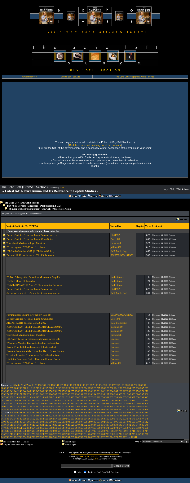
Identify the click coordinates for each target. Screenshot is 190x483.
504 (120, 412)
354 (59, 400)
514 (16, 415)
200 (127, 385)
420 (51, 406)
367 (116, 400)
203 (140, 385)
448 (25, 409)
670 (103, 427)
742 (120, 434)
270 (138, 391)
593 (64, 421)
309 (12, 397)
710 (129, 430)
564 (85, 418)
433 (107, 406)
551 (29, 418)
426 (77, 406)
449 (29, 409)
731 (72, 434)
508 (138, 412)
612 (146, 421)
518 (33, 415)
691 (46, 430)
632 (85, 424)
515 (20, 415)
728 (59, 434)
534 (103, 415)
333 (116, 397)
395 (90, 403)
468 (112, 409)
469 (116, 409)
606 (120, 421)
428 (85, 406)
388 (59, 403)
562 (77, 418)
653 (29, 427)
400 (112, 403)
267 (125, 391)
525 (64, 415)
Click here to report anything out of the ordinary (95, 145)
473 (133, 409)
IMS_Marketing (119, 251)
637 (107, 424)
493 (72, 412)
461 (81, 409)
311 (20, 397)
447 (20, 409)
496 (85, 412)
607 (125, 421)
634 (94, 424)
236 (138, 388)
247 (38, 391)
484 (33, 412)
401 (116, 403)
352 (51, 400)
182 (48, 385)
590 (51, 421)
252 (59, 391)
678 (138, 427)
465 (99, 409)
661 (64, 427)
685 (20, 430)
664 (77, 427)
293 (90, 394)
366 (112, 400)
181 (44, 385)
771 (99, 437)
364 (103, 400)
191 (88, 385)
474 (138, 409)
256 (77, 391)
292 (85, 394)
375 (3, 403)
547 (12, 418)
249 (46, 391)
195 (105, 385)
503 (116, 412)
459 (72, 409)
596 (77, 421)
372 (138, 400)
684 (16, 430)
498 (94, 412)
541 (133, 415)
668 (94, 427)
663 (72, 427)
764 (68, 437)
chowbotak (116, 243)
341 (3, 400)
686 (25, 430)
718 (16, 434)
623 (46, 424)
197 (114, 385)
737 (99, 434)
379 (20, 403)
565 (90, 418)
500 (103, 412)
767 (81, 437)
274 (7, 394)
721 (29, 434)
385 (46, 403)
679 (142, 427)
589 (46, 421)
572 (120, 418)
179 (35, 385)
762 (59, 437)
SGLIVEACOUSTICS (122, 255)
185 (62, 385)
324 (77, 397)
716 (7, 434)
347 (29, 400)
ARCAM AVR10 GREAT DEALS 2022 (26, 322)
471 (125, 409)
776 (120, 437)
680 (146, 427)
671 (107, 427)
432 (103, 406)
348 (33, 400)
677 (133, 427)
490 (59, 412)
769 (90, 437)
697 (72, 430)
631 (81, 424)
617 (20, 424)
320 (59, 397)
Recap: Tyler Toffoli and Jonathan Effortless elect (31, 346)
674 (120, 427)
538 (120, 415)
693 (55, 430)
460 (77, 409)
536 (111, 415)
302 (129, 394)
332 (111, 397)
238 (146, 388)
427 (81, 406)
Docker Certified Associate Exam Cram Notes (30, 239)
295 (99, 394)
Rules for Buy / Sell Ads (70, 77)
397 (99, 403)
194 (101, 385)
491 (64, 412)
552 (33, 418)
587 (38, 421)
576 (138, 418)
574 (129, 418)
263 (107, 391)
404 (129, 403)
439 (133, 406)
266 (120, 391)
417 (38, 406)
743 (125, 434)
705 (107, 430)
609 (133, 421)
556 (51, 418)
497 (90, 412)
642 (129, 424)
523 (55, 415)
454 (51, 409)
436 (120, 406)
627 (64, 424)
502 (112, 412)
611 (142, 421)
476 (146, 409)
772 (103, 437)
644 (138, 424)
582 (16, 421)
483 (29, 412)
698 (77, 430)
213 (38, 388)
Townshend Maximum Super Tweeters (26, 243)
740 (112, 434)
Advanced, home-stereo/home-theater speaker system (33, 293)
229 (107, 388)
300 (120, 394)
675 (125, 427)
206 (7, 388)
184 (57, 385)
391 (72, 403)
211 (29, 388)
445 (12, 409)
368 (120, 400)
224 (85, 388)
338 (138, 397)
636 (103, 424)
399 (107, 403)
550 (25, 418)
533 (98, 415)
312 (24, 397)
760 (51, 437)
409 (3, 406)
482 (25, 412)
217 (55, 388)
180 (40, 385)
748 (146, 434)
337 (133, 397)
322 (68, 397)
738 (103, 434)
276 (16, 394)
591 (55, 421)
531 (90, 415)
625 (55, 424)
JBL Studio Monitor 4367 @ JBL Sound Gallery (31, 251)
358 (77, 400)
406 (138, 403)
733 (81, 434)
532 (94, 415)
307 (3, 397)
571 (116, 418)
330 (103, 397)
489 (55, 412)
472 (129, 409)
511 (3, 415)
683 (12, 430)
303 (133, 394)
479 (12, 412)
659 (55, 427)
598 (85, 421)
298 (112, 394)
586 (33, 421)
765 (72, 437)
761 (55, 437)
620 (33, 424)
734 (85, 434)
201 (131, 385)
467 (107, 409)
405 (133, 403)
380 (25, 403)
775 (116, 437)
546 (7, 418)
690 (42, 430)
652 (25, 427)
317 (46, 397)
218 (59, 388)
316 (42, 397)
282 (42, 394)
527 (72, 415)
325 (81, 397)
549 (20, 418)
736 (94, 434)
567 (99, 418)
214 (42, 388)
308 (7, 397)
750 (7, 437)
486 (42, 412)
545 (3, 418)
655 (38, 427)
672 (112, 427)
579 (3, 421)
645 (142, 424)
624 (51, 424)
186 (66, 385)
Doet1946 (115, 239)
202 (135, 385)
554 (42, 418)
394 (85, 403)
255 (72, 391)
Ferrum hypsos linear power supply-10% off (29, 314)
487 (46, 412)
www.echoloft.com (29, 77)
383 (38, 403)
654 (33, 427)
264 (112, 391)
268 (129, 391)
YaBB (62, 188)
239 (3, 391)
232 (120, 388)
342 (7, 400)
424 (68, 406)
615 (12, 424)
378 (16, 403)
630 (77, 424)
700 (85, 430)
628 (68, 424)
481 (20, 412)
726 (51, 434)
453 (46, 409)
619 (29, 424)
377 (12, 403)
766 (77, 437)
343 (12, 400)
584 (25, 421)
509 (142, 412)
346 (25, 400)
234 (129, 388)
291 (81, 394)
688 (33, 430)
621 (38, 424)
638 (112, 424)
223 (81, 388)
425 (72, 406)
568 (103, 418)
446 (16, 409)
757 (38, 437)
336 (129, 397)
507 (133, 412)
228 (103, 388)
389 (64, 403)
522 (51, 415)
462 (85, 409)
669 (99, 427)
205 (3, 388)
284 (51, 394)
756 (33, 437)
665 (81, 427)
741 (116, 434)
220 (68, 388)
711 (133, 430)
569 (107, 418)
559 (64, 418)
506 (129, 412)
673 (116, 427)
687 (29, 430)
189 (79, 385)
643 (133, 424)
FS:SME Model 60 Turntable (21, 280)
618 (25, 424)
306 (146, 394)
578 (146, 418)
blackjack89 (117, 326)
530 (85, 415)
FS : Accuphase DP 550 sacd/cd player (26, 247)
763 (64, 437)
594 (68, 421)
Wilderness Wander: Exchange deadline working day (33, 342)
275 (12, 394)
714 (146, 430)
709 (125, 430)
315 (38, 397)
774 (112, 437)
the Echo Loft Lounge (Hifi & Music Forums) (135, 77)
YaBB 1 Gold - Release (88, 457)
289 (72, 394)
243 (20, 391)
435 (116, 406)
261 (99, 391)
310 (16, 397)
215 (46, 388)
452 (42, 409)
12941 (134, 437)
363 (99, 400)
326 (85, 397)
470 (120, 409)
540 (129, 415)
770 (94, 437)
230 (111, 388)
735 (90, 434)
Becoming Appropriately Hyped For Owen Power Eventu (35, 350)
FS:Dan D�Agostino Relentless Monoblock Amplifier (34, 277)
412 (16, 406)
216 (51, 388)
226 (94, 388)
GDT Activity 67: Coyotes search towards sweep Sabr (33, 338)
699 (81, 430)
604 (112, 421)
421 (55, 406)
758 (42, 437)
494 (77, 412)
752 (16, 437)
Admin (67, 208)
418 (42, 406)
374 (146, 400)
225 (90, 388)
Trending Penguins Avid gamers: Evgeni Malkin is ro (33, 354)
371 (133, 400)
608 (129, 421)
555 (46, 418)
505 (125, 412)
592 (59, 421)
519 (38, 415)
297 (107, 394)
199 (122, 385)
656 (42, 427)
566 (94, 418)
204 (144, 385)
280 (33, 394)
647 (3, 427)
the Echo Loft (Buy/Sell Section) (22, 202)
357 (72, 400)
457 (64, 409)
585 (29, 421)
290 (77, 394)
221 (72, 388)
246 (33, 391)
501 (107, 412)
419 (46, 406)
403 (125, 403)
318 (51, 397)
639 (116, 424)
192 (92, 385)
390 (68, 403)
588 (42, 421)
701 (90, 430)
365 (107, 400)
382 (33, 403)
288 (68, 394)
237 (142, 388)
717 (12, 434)
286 (59, 394)
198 (118, 385)
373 (142, 400)
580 (7, 421)
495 (81, 412)
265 (116, 391)
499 (99, 412)
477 (3, 412)
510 (146, 412)
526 (68, 415)
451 (38, 409)
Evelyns (115, 338)
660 (59, 427)
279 (29, 394)
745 (133, 434)
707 (116, 430)
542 (138, 415)
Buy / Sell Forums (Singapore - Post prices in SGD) (34, 205)
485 (38, 412)
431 (98, 406)
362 (94, 400)
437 (125, 406)
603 (107, 421)
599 (90, 421)
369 (125, 400)
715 (3, 434)
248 (42, 391)
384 (42, 403)
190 (83, 385)
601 (99, 421)
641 (125, 424)
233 (125, 388)
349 (38, 400)
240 (7, 391)
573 (125, 418)
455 (55, 409)
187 (70, 385)
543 (142, 415)
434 (111, 406)
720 (25, 434)
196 (109, 385)
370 (129, 400)
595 (72, 421)
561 (72, 418)
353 (55, 400)
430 (94, 406)
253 (64, 391)
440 (138, 406)
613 (3, 424)
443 (3, 409)
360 (85, 400)
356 (68, 400)
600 (94, 421)
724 (42, 434)
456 (59, 409)
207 (12, 388)
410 (7, 406)
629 (72, 424)
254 (68, 391)
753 (20, 437)
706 (112, 430)
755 (29, 437)
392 (77, 403)
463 (90, 409)
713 (142, 430)
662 (68, 427)
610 (138, 421)
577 (142, 418)
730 (68, 434)
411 (11, 406)
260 (94, 391)
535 (107, 415)
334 (120, 397)
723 (38, 434)
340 (146, 397)
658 (51, 427)
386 (51, 403)
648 (7, 427)
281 (38, 394)
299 (116, 394)
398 (103, 403)
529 (81, 415)
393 (81, 403)
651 (20, 427)
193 (96, 385)
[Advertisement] (95, 111)
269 (133, 391)
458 (68, 409)
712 (138, 430)
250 (51, 391)
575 (133, 418)
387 (55, 403)
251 (55, 391)
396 (94, 403)
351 (46, 400)
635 (99, 424)
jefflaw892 (116, 247)
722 (33, 434)
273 (3, 394)
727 (55, 434)
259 (90, 391)
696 (68, 430)
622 (42, 424)
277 (20, 394)
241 (12, 391)
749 (3, 437)
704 (103, 430)
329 (98, 397)
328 (94, 397)
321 (64, 397)
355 (64, 400)
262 (103, 391)
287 (64, 394)
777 (125, 437)
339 (142, 397)
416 (33, 406)
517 (29, 415)
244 (25, 391)
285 (55, 394)
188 (75, 385)
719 (20, 434)
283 (46, 394)
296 (103, 394)
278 (25, 394)
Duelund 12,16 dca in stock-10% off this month (30, 255)
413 (20, 406)
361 (90, 400)
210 (25, 388)
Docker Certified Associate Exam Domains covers (32, 235)
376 (7, 403)
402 (120, 403)
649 (12, 427)
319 (55, 397)
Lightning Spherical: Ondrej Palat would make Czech (33, 359)
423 (64, 406)
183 (53, 385)
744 (129, 434)
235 (133, 388)
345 (20, 400)
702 (94, 430)
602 (103, 421)
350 (42, 400)
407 (142, 403)
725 (46, 434)
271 (142, 391)
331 (107, 397)
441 (142, 406)
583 (20, 421)
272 (146, 391)
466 (103, 409)
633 (90, 424)
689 (38, 430)
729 (64, 434)
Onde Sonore (117, 276)
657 (46, 427)
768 (85, 437)
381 (29, 403)
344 (16, 400)
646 (146, 424)
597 (81, 421)
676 (129, 427)
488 (51, 412)
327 (90, 397)
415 (29, 406)
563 (81, 418)
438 (129, 406)
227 (98, 388)
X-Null (95, 459)
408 (146, 403)
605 (116, 421)
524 (59, 415)
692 (51, 430)
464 (94, 409)
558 (59, 418)
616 (16, 424)
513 (11, 415)
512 (7, 415)
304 (138, 394)
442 (146, 406)
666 (85, 427)
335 (125, 397)
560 (68, 418)
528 (77, 415)
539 (125, 415)
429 (90, 406)
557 (55, 418)
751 (12, 437)
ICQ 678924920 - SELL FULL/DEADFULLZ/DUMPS (34, 326)
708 (120, 430)
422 (59, 406)
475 (142, 409)
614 (7, 424)
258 (85, 391)
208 (16, 388)
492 (68, 412)
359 (81, 400)
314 (33, 397)
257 (81, 391)
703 (99, 430)
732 (77, 434)
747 (142, 434)
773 (107, 437)
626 (59, 424)
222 (77, 388)
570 (112, 418)
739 (107, 434)
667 (90, 427)
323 (72, 397)
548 (16, 418)
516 (24, 415)
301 (125, 394)
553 (38, 418)
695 (64, 430)
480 (16, 412)
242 (16, 391)
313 (29, 397)
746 (138, 434)
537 (116, 415)
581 (12, 421)
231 (116, 388)
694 (59, 430)
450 (33, 409)
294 (94, 394)
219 (64, 388)
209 (20, 388)
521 (46, 415)
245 (29, 391)
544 (146, 415)
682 (7, 430)
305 (142, 394)
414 (24, 406)
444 (7, 409)
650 (16, 427)
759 (46, 437)
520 (42, 415)
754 (25, 437)
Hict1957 (115, 235)
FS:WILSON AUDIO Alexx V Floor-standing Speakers (34, 284)
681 (3, 430)
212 (33, 388)
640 (120, 424)
